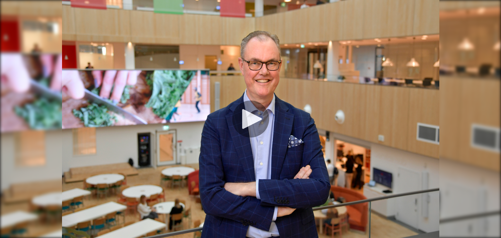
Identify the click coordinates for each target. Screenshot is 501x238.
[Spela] (250, 119)
